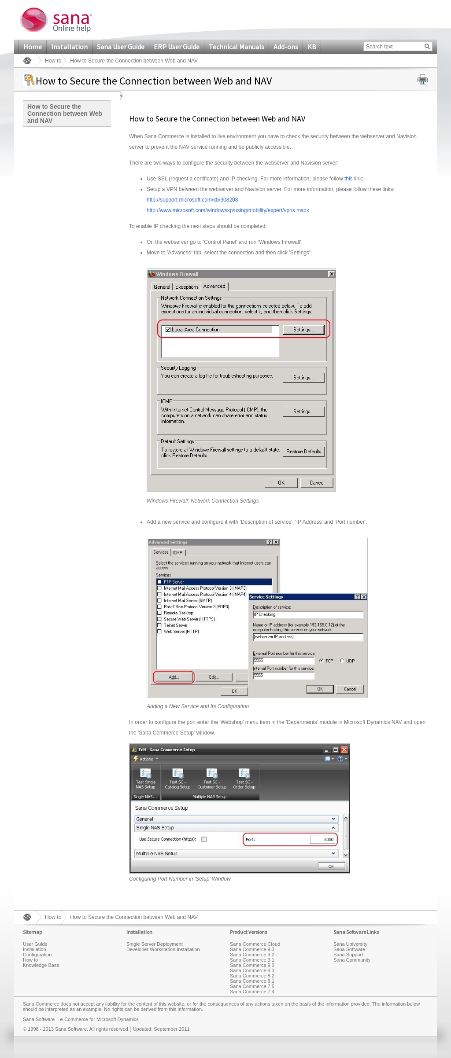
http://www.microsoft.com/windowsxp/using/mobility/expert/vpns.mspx (228, 210)
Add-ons (286, 46)
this (348, 179)
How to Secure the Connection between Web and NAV (64, 113)
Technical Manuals (236, 46)
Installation (69, 46)
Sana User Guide (120, 46)
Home (32, 46)
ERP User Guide (177, 46)
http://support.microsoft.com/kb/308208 (192, 200)
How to (53, 61)
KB (311, 46)
